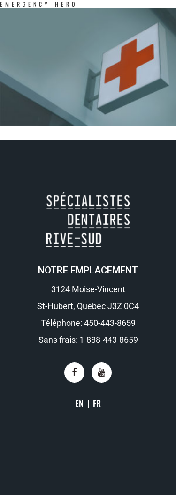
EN (79, 403)
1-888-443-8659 (108, 340)
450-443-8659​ (110, 323)
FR (97, 403)
